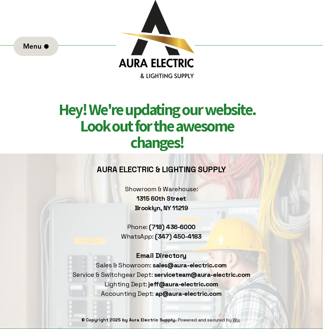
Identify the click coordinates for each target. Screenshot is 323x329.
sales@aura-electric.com (190, 265)
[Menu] (36, 46)
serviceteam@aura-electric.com (202, 275)
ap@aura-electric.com (188, 293)
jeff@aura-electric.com (183, 284)
